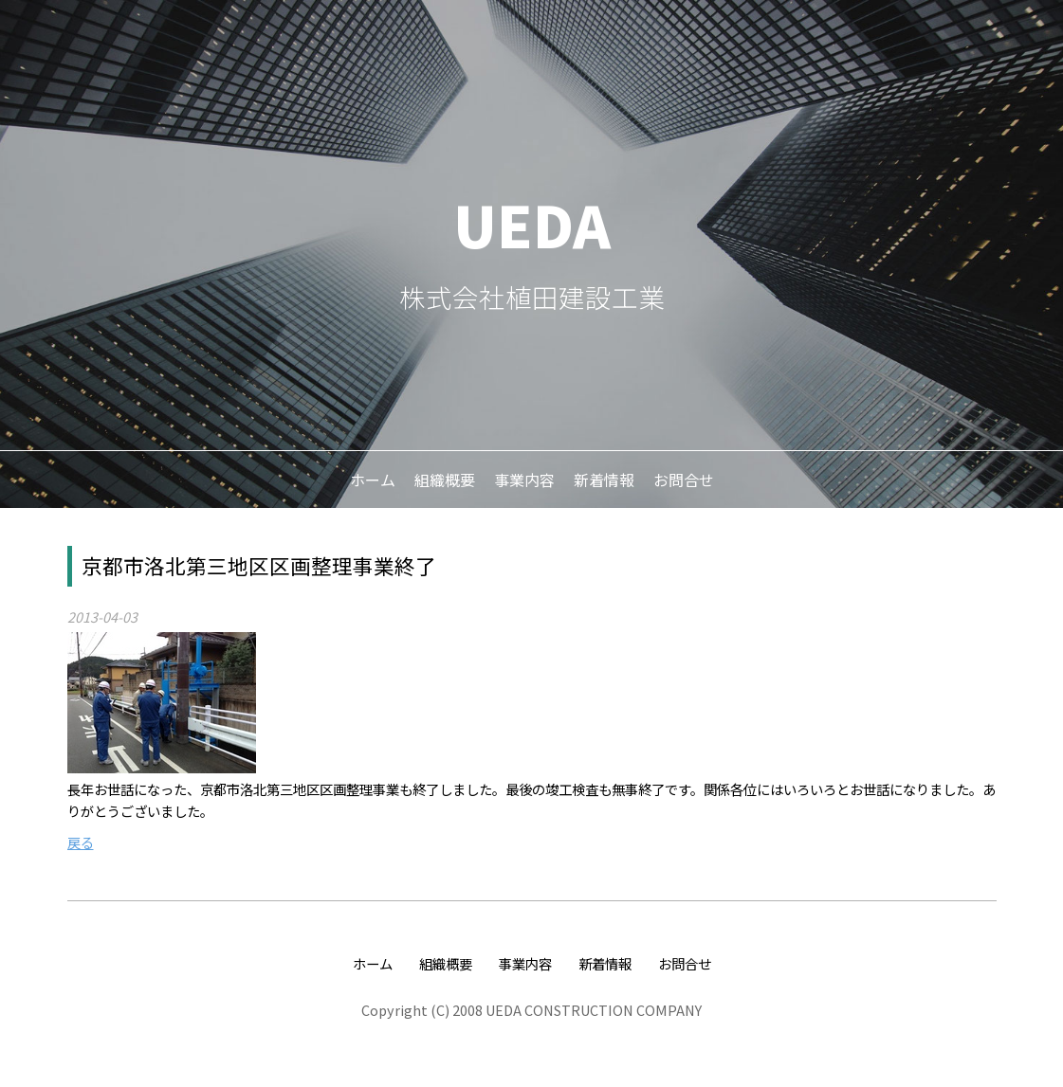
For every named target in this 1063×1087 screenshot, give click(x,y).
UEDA (532, 223)
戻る (80, 842)
